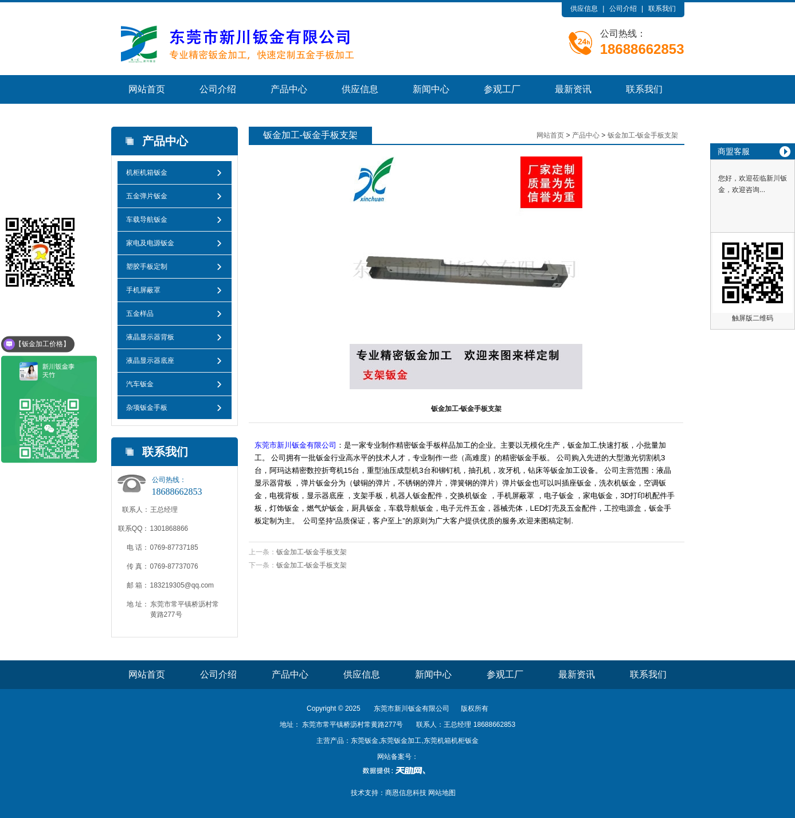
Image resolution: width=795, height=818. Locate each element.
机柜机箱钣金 (146, 173)
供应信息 (584, 9)
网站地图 (442, 793)
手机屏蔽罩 (143, 290)
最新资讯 (573, 89)
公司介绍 (623, 9)
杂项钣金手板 (146, 408)
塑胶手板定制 (146, 267)
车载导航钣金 (146, 220)
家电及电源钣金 (150, 243)
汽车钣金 (140, 384)
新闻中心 (431, 89)
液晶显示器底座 (150, 361)
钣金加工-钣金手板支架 (643, 135)
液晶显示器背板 (150, 337)
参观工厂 (502, 89)
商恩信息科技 (405, 793)
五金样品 (140, 314)
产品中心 (289, 89)
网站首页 (146, 89)
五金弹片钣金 (146, 196)
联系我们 (662, 9)
